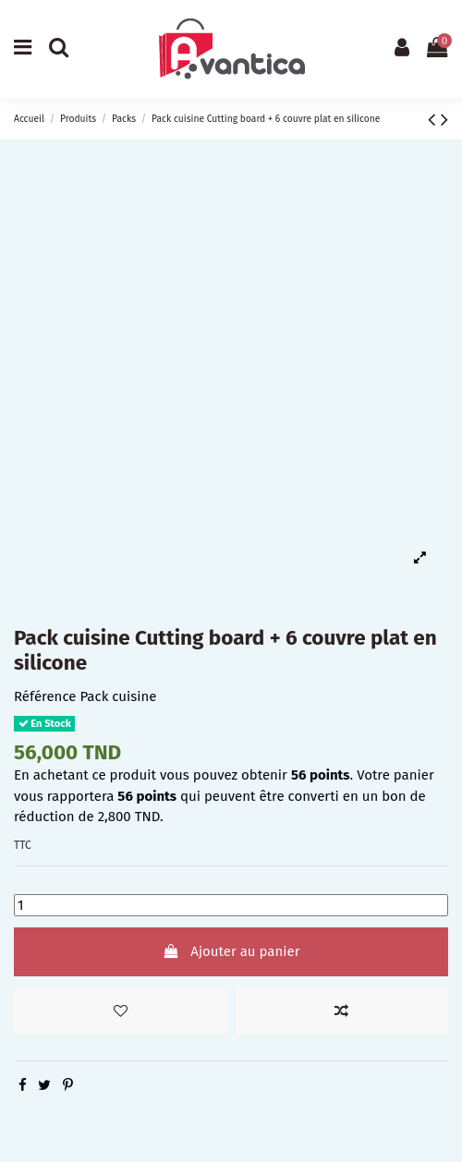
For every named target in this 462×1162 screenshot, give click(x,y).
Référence (45, 696)
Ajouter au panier (231, 951)
